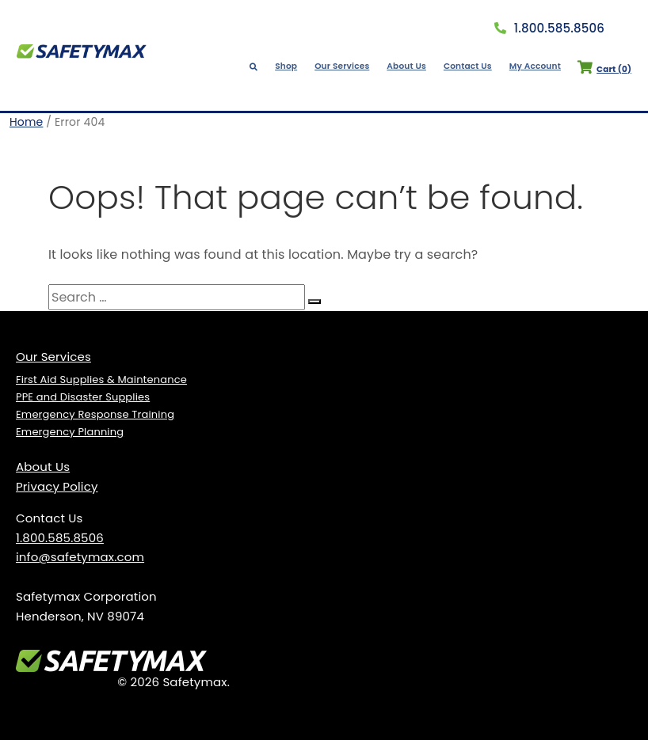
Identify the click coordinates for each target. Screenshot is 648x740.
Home (26, 122)
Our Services (346, 66)
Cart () (599, 69)
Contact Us (467, 66)
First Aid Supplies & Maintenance (101, 379)
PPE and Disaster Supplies (83, 396)
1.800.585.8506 (549, 28)
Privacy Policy (57, 486)
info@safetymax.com (80, 556)
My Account (531, 66)
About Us (407, 66)
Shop (292, 66)
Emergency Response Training (95, 414)
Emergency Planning (70, 431)
